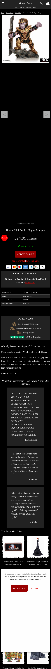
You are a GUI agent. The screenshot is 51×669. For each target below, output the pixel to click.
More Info (34, 588)
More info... (30, 282)
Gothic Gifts (25, 3)
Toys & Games (9, 13)
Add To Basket (25, 254)
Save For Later (32, 261)
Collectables (18, 13)
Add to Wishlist (18, 261)
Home (2, 13)
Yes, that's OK (19, 588)
